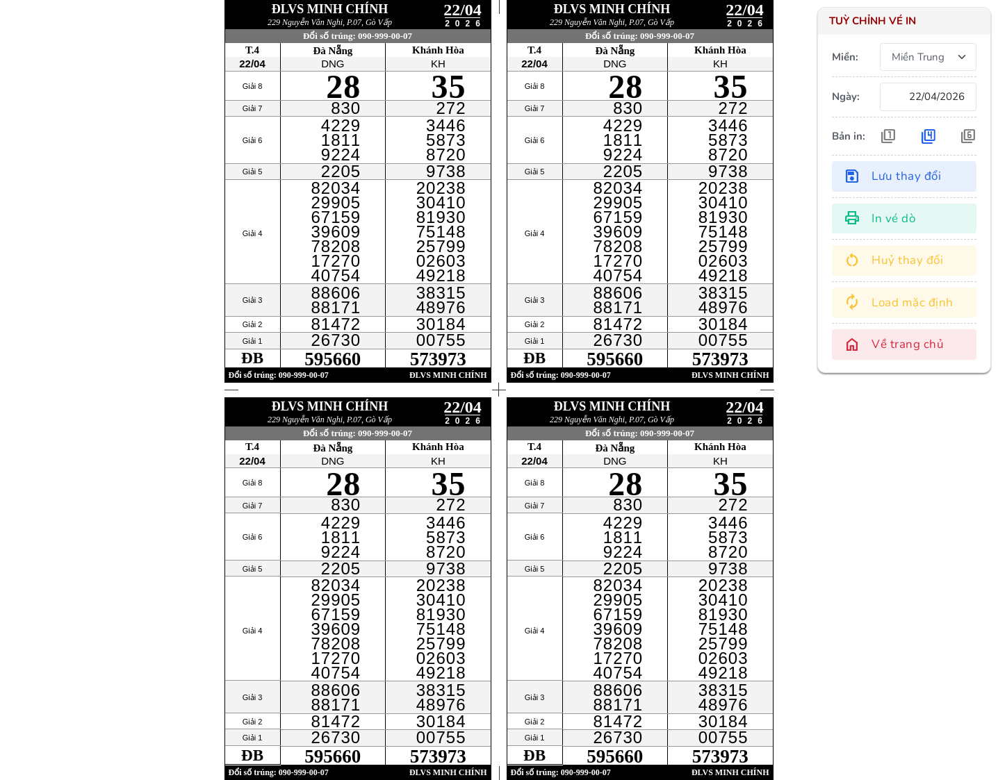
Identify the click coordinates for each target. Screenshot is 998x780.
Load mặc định (899, 302)
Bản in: (848, 136)
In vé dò (879, 218)
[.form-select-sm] (928, 57)
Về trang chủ (894, 344)
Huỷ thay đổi (893, 260)
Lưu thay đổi (892, 176)
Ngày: (846, 96)
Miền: (845, 57)
